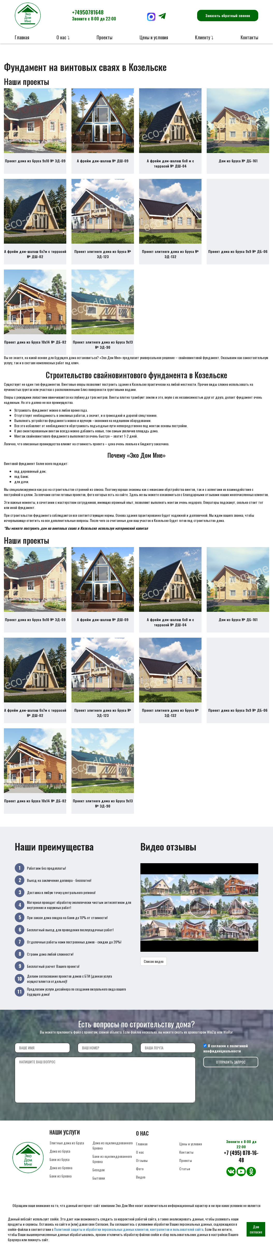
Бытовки (98, 1178)
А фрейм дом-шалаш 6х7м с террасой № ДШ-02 (35, 254)
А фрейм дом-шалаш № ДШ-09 (102, 160)
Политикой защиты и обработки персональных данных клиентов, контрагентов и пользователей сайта (128, 1229)
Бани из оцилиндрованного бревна (112, 1158)
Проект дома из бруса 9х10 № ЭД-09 (35, 160)
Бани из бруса (59, 1159)
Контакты (249, 37)
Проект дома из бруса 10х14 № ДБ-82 (35, 342)
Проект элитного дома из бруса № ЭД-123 (102, 254)
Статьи (184, 1168)
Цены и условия (154, 37)
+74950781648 (94, 15)
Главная (22, 37)
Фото (139, 1168)
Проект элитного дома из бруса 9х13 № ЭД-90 (103, 344)
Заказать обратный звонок (227, 15)
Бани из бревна (60, 1176)
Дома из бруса (59, 1151)
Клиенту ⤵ (204, 37)
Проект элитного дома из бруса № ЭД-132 (170, 254)
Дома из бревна (60, 1167)
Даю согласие (256, 1229)
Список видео (153, 961)
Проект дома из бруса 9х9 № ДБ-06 (238, 251)
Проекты (104, 37)
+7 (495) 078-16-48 (241, 1156)
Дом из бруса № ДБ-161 (238, 160)
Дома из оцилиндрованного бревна (112, 1145)
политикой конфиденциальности (225, 1048)
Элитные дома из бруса (66, 1142)
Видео (140, 1177)
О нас (140, 1152)
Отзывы (142, 1160)
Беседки (98, 1169)
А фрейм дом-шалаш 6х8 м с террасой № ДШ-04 (170, 163)
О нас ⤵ (63, 37)
